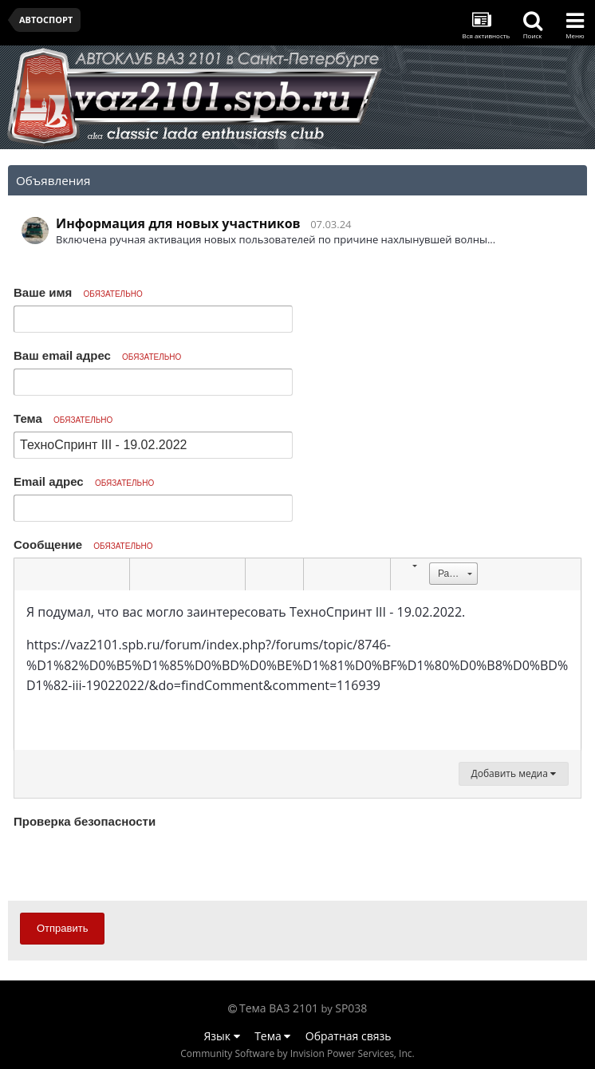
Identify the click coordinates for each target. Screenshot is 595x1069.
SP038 (351, 1008)
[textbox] (297, 670)
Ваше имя (78, 292)
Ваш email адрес (97, 355)
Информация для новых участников (178, 223)
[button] (28, 574)
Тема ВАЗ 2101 (278, 1008)
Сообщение (83, 544)
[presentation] (135, 864)
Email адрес (84, 481)
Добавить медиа (513, 773)
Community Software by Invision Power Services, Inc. (297, 1053)
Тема (63, 418)
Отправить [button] (62, 928)
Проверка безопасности (85, 821)
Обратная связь (348, 1035)
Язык (222, 1035)
